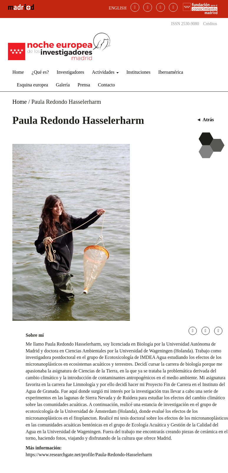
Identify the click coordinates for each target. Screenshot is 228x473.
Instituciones (138, 72)
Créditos (210, 24)
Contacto (106, 84)
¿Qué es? (40, 72)
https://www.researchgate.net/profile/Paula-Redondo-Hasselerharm (89, 454)
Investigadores (70, 72)
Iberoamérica (170, 72)
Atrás (208, 119)
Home (18, 72)
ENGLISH (117, 8)
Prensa (83, 84)
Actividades (105, 72)
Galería (63, 84)
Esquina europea (32, 84)
